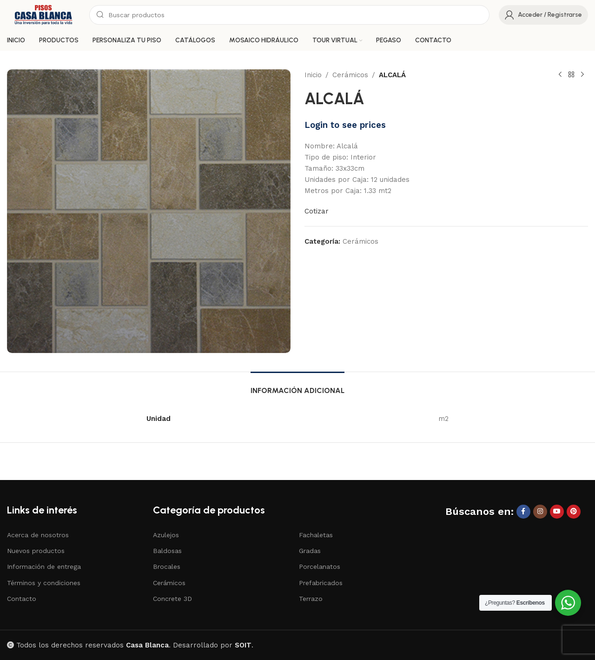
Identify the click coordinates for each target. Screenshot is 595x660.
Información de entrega (44, 566)
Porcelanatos (319, 566)
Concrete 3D (172, 598)
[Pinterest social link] (574, 512)
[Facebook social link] (523, 512)
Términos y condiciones (43, 583)
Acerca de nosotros (38, 535)
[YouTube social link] (557, 512)
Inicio (313, 75)
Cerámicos (350, 75)
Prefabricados (321, 583)
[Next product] (582, 74)
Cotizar (316, 211)
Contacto (21, 598)
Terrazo (311, 598)
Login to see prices (345, 125)
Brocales (166, 566)
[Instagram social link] (540, 512)
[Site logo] (43, 14)
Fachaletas (316, 535)
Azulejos (166, 535)
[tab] (297, 386)
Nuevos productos (36, 550)
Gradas (310, 550)
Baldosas (167, 550)
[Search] (289, 15)
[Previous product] (560, 74)
